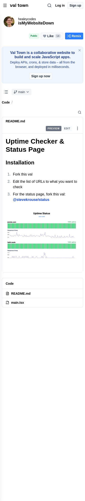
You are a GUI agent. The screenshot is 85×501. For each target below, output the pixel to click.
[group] (59, 128)
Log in (60, 5)
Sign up (75, 5)
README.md (15, 121)
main (21, 92)
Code (6, 102)
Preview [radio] (54, 128)
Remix (74, 36)
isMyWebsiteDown (36, 23)
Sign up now (40, 76)
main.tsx (15, 302)
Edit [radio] (67, 128)
